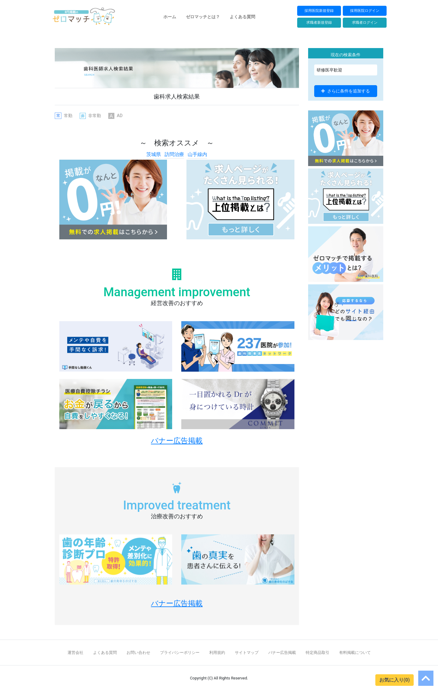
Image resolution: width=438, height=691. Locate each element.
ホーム (169, 16)
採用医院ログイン (364, 10)
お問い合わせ (138, 652)
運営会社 (75, 652)
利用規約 (217, 652)
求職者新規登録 (319, 22)
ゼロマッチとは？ (203, 16)
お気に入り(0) (394, 680)
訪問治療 (174, 154)
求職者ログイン (364, 22)
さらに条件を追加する (345, 91)
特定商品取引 (317, 652)
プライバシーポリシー (180, 652)
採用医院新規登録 (319, 10)
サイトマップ (247, 652)
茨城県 (153, 154)
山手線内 (197, 154)
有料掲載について (355, 652)
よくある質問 (242, 16)
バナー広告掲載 (282, 652)
